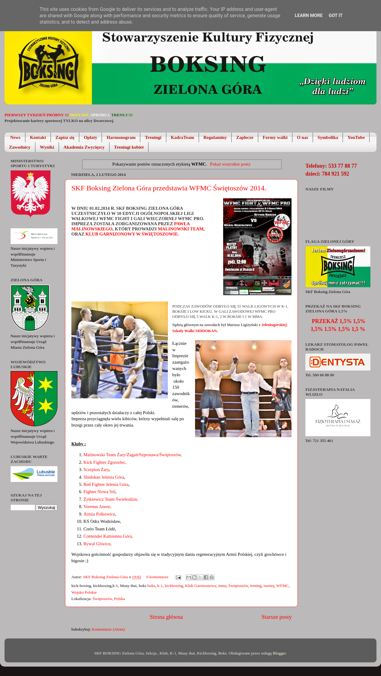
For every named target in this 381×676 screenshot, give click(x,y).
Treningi (153, 137)
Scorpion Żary (96, 469)
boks (151, 585)
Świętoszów (238, 585)
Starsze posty (277, 617)
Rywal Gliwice (96, 543)
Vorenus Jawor (96, 506)
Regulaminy (215, 137)
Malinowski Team (181, 228)
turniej (269, 585)
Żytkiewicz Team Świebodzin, (110, 499)
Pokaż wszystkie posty (230, 164)
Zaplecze (244, 137)
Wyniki (47, 147)
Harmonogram (120, 137)
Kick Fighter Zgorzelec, (104, 462)
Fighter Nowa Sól (99, 491)
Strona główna (166, 617)
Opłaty (90, 137)
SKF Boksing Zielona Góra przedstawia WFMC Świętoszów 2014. (168, 188)
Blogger (279, 653)
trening (256, 585)
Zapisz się (64, 137)
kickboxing (174, 585)
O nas (302, 137)
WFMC (282, 585)
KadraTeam (182, 137)
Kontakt (38, 137)
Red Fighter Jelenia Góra (106, 484)
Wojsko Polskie (84, 592)
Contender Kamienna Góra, (108, 536)
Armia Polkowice (99, 514)
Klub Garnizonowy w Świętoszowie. (133, 234)
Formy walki (275, 137)
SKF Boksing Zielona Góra (106, 577)
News (15, 137)
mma (222, 585)
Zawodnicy (20, 147)
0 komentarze (157, 577)
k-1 (160, 585)
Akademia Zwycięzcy (84, 147)
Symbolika (328, 137)
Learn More (309, 15)
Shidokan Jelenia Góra (103, 477)
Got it (336, 15)
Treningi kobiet (129, 147)
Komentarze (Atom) (108, 629)
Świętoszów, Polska (109, 598)
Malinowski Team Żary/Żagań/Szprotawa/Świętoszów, (132, 454)
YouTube (356, 137)
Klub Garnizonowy (200, 585)
